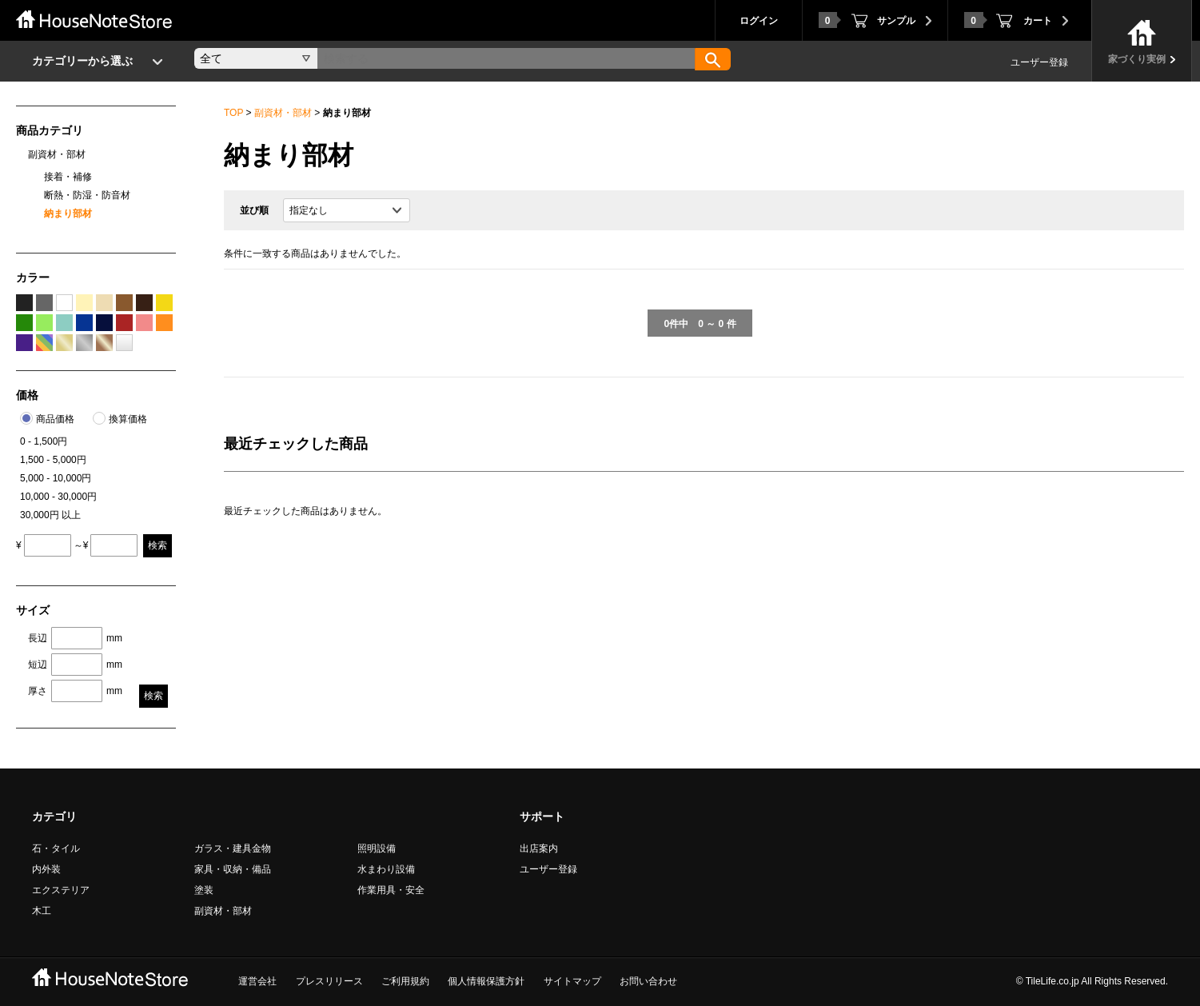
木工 (41, 910)
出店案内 (539, 848)
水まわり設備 (386, 869)
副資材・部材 (283, 112)
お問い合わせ (648, 981)
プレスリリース (329, 981)
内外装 (46, 869)
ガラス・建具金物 (232, 848)
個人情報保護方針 (486, 981)
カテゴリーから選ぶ (82, 60)
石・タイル (56, 848)
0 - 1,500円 (43, 441)
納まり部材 (68, 213)
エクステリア (61, 890)
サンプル (867, 20)
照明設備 (376, 848)
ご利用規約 (405, 981)
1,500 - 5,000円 (53, 459)
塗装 (203, 890)
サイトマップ (572, 981)
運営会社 (257, 981)
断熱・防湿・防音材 (87, 195)
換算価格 (128, 419)
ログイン (759, 20)
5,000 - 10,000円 (55, 478)
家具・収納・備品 (232, 869)
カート (1008, 20)
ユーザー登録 (1039, 62)
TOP (233, 112)
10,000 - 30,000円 (58, 496)
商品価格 (55, 419)
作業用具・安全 (391, 890)
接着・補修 (68, 176)
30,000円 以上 (50, 515)
